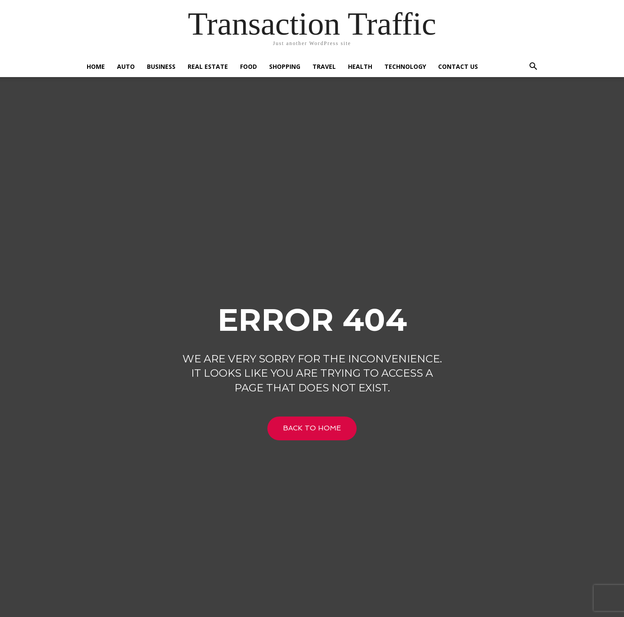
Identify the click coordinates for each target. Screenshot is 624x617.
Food (248, 66)
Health (360, 66)
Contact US (458, 66)
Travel (324, 66)
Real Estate (208, 66)
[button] (533, 67)
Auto (126, 66)
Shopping (284, 66)
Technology (405, 66)
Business (161, 66)
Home (96, 66)
